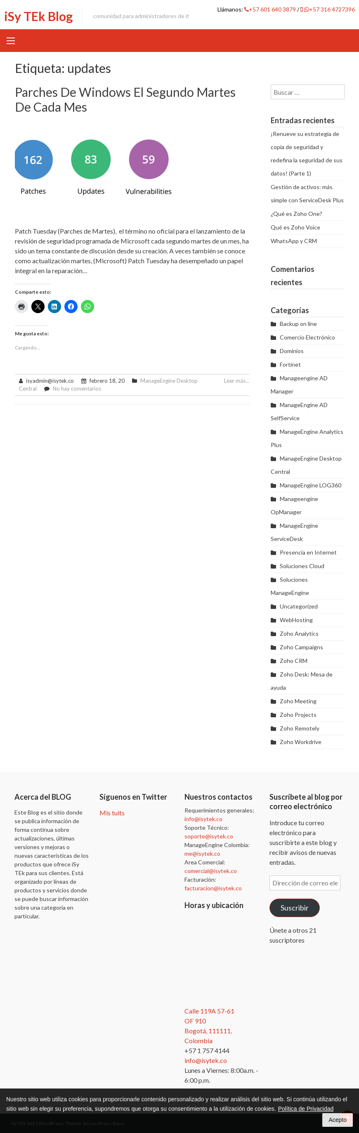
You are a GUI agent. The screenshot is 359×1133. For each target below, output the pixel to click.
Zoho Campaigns (301, 647)
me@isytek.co (202, 853)
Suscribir (295, 907)
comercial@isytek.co (210, 870)
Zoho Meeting (298, 701)
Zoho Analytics (299, 633)
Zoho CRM (293, 660)
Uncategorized (299, 606)
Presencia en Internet (308, 552)
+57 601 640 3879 (270, 9)
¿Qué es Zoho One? (296, 213)
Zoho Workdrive (300, 741)
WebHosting (296, 619)
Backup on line (298, 323)
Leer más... (236, 380)
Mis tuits (112, 813)
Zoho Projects (298, 714)
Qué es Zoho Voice (295, 227)
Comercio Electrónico (307, 337)
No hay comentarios (77, 388)
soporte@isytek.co (208, 836)
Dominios (292, 350)
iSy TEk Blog (38, 16)
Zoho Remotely (299, 728)
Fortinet (290, 364)
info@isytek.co (203, 818)
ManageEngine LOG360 (310, 485)
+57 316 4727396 (327, 9)
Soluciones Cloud (302, 565)
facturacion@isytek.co (213, 888)
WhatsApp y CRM (294, 240)
